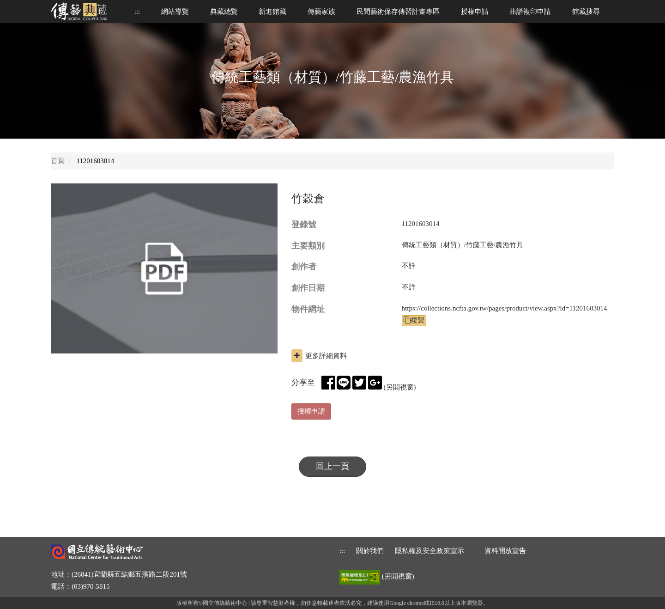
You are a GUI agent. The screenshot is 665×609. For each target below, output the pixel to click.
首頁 (58, 160)
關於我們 (370, 550)
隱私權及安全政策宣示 (429, 550)
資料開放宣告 (505, 550)
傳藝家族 (321, 11)
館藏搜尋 (586, 11)
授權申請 (475, 11)
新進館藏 (272, 11)
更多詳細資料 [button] (319, 355)
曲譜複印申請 (530, 11)
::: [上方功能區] (137, 11)
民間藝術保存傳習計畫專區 (398, 11)
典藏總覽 (224, 11)
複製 (414, 320)
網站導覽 (175, 11)
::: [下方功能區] (342, 550)
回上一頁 (332, 466)
